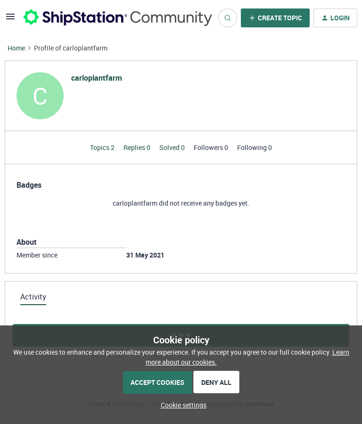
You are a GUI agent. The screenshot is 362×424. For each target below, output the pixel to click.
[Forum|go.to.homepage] (115, 17)
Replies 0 (137, 147)
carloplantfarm (96, 78)
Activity (33, 296)
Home (16, 47)
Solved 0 (172, 147)
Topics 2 (103, 147)
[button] (10, 19)
